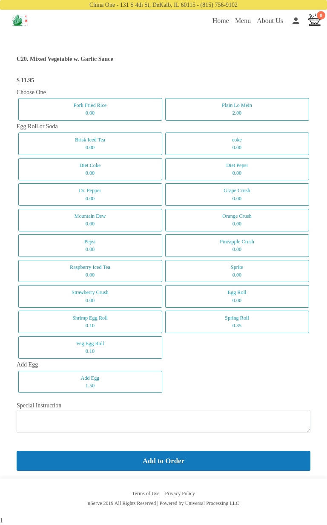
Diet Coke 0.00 (89, 169)
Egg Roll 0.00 (237, 296)
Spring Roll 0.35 (237, 322)
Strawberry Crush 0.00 (90, 296)
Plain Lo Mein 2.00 (237, 109)
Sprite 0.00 (237, 271)
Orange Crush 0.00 (236, 220)
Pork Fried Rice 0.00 (90, 109)
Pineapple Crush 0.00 (237, 245)
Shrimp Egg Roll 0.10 (90, 322)
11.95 (27, 80)
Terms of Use (145, 493)
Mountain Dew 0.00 (90, 220)
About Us (270, 20)
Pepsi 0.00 (90, 245)
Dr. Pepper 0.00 (90, 194)
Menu (243, 20)
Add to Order (163, 461)
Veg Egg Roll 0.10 (90, 347)
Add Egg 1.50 (90, 382)
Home (220, 20)
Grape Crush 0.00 (237, 194)
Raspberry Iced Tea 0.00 (90, 271)
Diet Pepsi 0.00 (237, 169)
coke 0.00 (237, 143)
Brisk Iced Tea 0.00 (90, 143)
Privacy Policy (180, 493)
